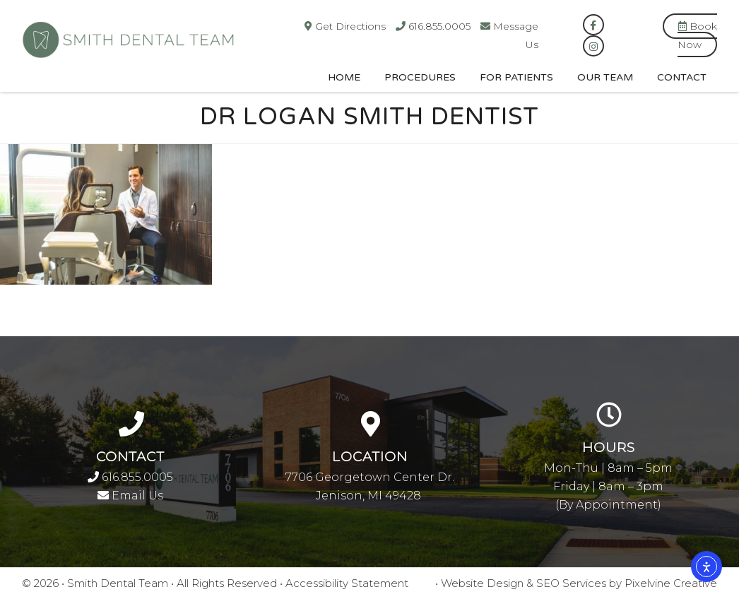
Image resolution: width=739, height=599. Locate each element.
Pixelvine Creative (671, 583)
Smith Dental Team (198, 48)
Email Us (130, 495)
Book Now (697, 35)
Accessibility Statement (346, 583)
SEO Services (571, 583)
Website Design (482, 583)
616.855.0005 (130, 477)
